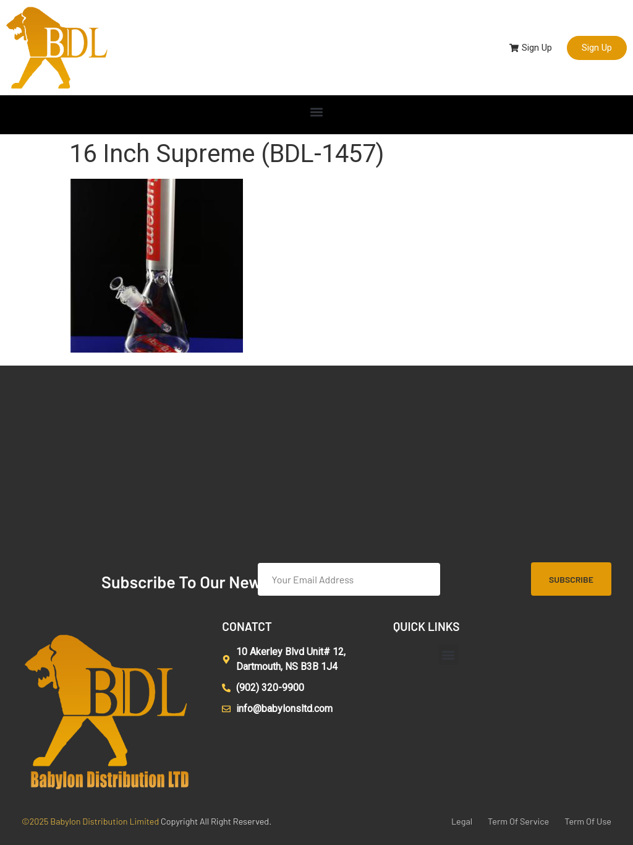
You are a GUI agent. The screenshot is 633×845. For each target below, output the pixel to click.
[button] (317, 111)
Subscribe (571, 579)
